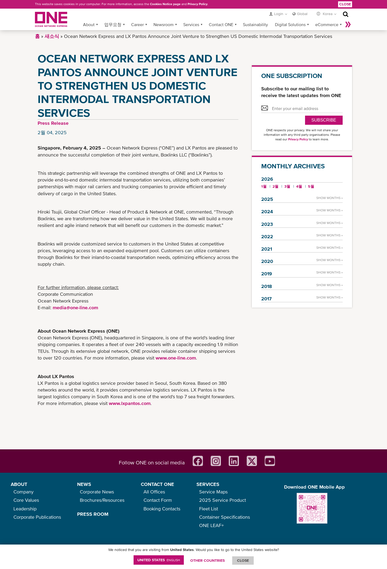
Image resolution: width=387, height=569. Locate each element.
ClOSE (243, 560)
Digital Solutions (290, 24)
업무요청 (112, 24)
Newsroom (163, 24)
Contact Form (158, 500)
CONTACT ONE (157, 484)
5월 (311, 186)
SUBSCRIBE (323, 120)
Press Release (53, 123)
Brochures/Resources (102, 500)
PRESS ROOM (92, 514)
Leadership (25, 508)
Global (302, 14)
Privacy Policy (197, 4)
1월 (264, 186)
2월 (275, 186)
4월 (299, 186)
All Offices (154, 492)
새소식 (52, 36)
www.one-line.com (176, 358)
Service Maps (213, 492)
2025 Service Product (222, 500)
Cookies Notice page (165, 4)
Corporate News (97, 492)
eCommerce (326, 24)
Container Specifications (224, 517)
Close (345, 4)
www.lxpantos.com (129, 403)
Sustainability (255, 24)
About (89, 24)
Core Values (26, 500)
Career (137, 24)
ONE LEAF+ (211, 525)
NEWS (84, 484)
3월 (287, 186)
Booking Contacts (162, 508)
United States (158, 560)
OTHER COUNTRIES (207, 560)
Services (191, 24)
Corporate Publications (37, 517)
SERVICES (207, 484)
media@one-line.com (75, 307)
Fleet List (208, 508)
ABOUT (19, 484)
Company (23, 492)
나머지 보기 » (348, 24)
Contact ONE (221, 24)
